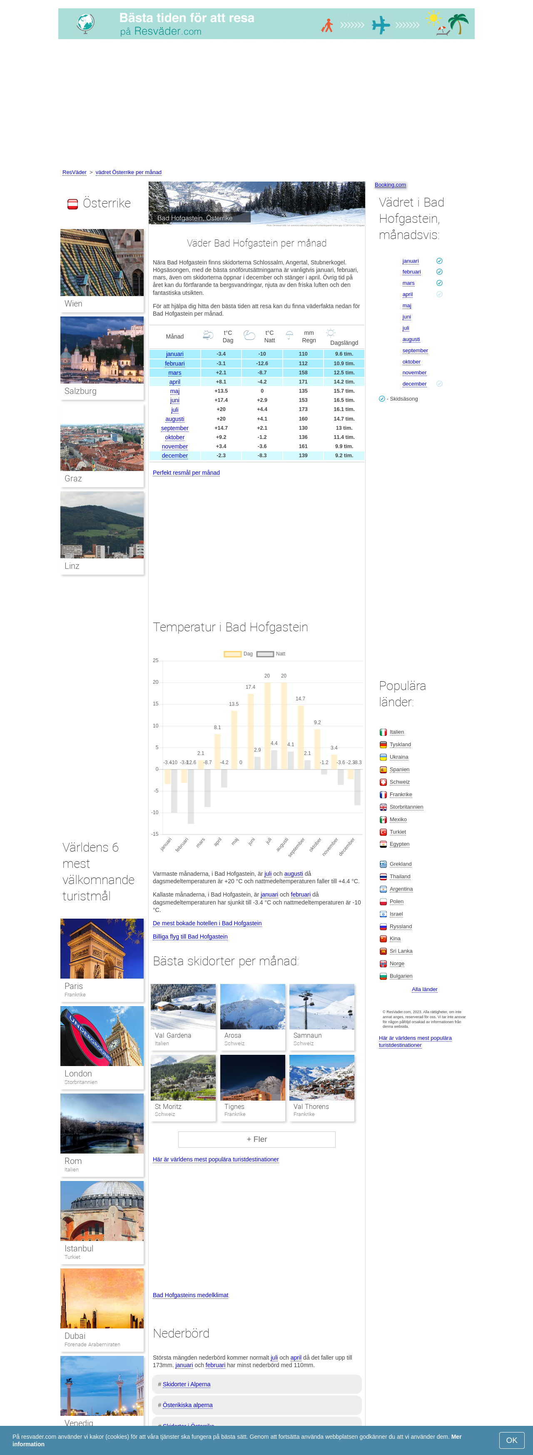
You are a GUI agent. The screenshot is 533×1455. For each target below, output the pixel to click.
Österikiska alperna (188, 1405)
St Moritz (168, 1107)
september (175, 428)
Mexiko (398, 819)
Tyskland (400, 744)
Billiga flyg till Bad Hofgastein (190, 936)
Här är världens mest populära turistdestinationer (216, 1159)
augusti (174, 419)
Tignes (234, 1107)
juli (174, 409)
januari (175, 354)
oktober (175, 437)
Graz (73, 478)
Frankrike (75, 995)
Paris (74, 986)
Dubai (75, 1336)
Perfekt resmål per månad (186, 472)
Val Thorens (311, 1107)
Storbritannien (81, 1082)
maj (175, 391)
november (175, 446)
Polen (396, 901)
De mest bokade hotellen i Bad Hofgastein (207, 923)
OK (512, 1440)
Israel (396, 914)
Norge (397, 963)
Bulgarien (401, 976)
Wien (73, 304)
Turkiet (72, 1257)
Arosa (233, 1035)
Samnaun (308, 1035)
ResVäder (74, 172)
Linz (72, 566)
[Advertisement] (266, 105)
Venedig (79, 1423)
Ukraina (399, 757)
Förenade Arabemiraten (92, 1344)
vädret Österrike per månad (129, 172)
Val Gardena (173, 1035)
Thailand (400, 876)
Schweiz (400, 782)
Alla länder (424, 989)
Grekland (401, 864)
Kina (395, 938)
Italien (72, 1169)
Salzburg (81, 391)
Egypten (400, 844)
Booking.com (390, 185)
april (174, 382)
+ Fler (257, 1139)
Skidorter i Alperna (186, 1384)
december (175, 455)
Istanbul (79, 1248)
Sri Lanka (401, 951)
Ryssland (401, 926)
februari (174, 363)
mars (174, 372)
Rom (73, 1161)
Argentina (401, 889)
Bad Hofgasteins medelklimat (190, 1295)
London (78, 1074)
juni (174, 400)
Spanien (400, 769)
